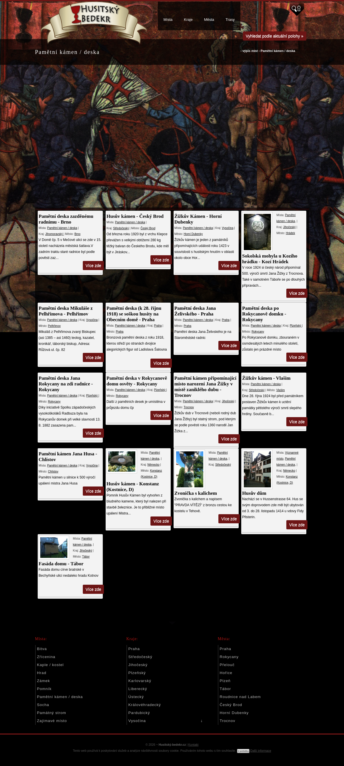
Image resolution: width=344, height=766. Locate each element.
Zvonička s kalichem (195, 493)
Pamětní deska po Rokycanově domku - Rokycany (263, 313)
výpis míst (250, 51)
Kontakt (193, 744)
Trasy (230, 19)
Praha (157, 325)
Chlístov (53, 471)
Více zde (93, 265)
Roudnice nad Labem (240, 697)
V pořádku (243, 751)
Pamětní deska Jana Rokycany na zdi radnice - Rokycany (66, 383)
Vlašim (279, 390)
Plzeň (225, 681)
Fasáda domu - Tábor (61, 563)
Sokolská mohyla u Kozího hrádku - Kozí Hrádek (268, 258)
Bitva (42, 649)
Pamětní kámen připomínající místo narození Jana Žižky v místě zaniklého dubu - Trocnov (205, 386)
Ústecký (136, 697)
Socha (43, 705)
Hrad (42, 673)
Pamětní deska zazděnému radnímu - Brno (66, 219)
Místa (168, 19)
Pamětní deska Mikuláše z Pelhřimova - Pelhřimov (66, 311)
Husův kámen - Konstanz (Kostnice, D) (132, 486)
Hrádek (288, 233)
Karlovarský (139, 681)
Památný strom (51, 713)
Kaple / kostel (50, 665)
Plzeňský (294, 325)
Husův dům (253, 493)
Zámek (43, 681)
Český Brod (147, 228)
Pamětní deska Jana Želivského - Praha (194, 311)
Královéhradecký (144, 705)
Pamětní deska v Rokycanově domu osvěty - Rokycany (136, 381)
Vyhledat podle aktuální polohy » (274, 36)
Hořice (226, 673)
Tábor (86, 556)
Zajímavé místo (52, 721)
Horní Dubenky (192, 234)
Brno (78, 234)
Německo (153, 464)
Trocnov (188, 407)
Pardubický (139, 713)
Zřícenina (46, 657)
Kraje (188, 19)
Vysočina (226, 228)
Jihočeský (288, 227)
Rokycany (256, 331)
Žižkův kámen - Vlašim (265, 378)
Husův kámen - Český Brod (134, 216)
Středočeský (120, 228)
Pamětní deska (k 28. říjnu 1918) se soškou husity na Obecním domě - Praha (133, 313)
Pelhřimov (54, 325)
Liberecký (137, 689)
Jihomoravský (54, 234)
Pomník (44, 689)
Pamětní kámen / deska (278, 51)
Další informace (260, 750)
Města (209, 19)
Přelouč (227, 665)
